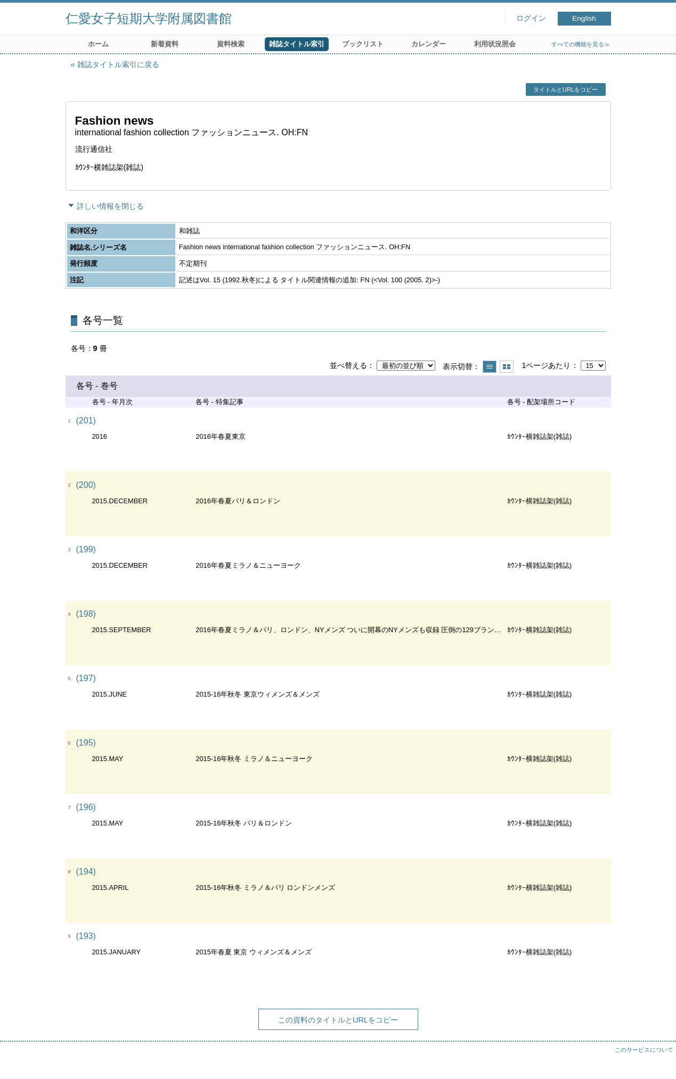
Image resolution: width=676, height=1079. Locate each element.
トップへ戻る (657, 1060)
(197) (86, 678)
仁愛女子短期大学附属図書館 (149, 18)
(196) (86, 807)
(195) (86, 742)
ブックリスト (363, 44)
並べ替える (348, 365)
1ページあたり (546, 365)
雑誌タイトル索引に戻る (118, 64)
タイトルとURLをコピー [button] (565, 89)
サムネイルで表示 (507, 367)
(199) (86, 549)
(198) (86, 613)
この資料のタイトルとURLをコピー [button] (338, 1020)
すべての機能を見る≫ (580, 44)
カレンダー (428, 44)
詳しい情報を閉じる (110, 206)
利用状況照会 (495, 44)
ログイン (531, 18)
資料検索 (231, 44)
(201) (86, 420)
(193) (86, 936)
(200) (86, 484)
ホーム (98, 44)
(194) (86, 871)
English (584, 18)
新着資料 (164, 44)
